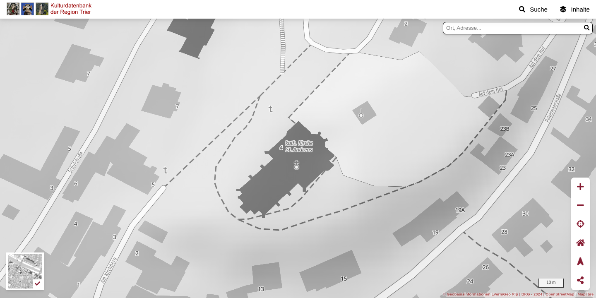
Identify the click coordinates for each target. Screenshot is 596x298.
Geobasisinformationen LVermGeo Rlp (482, 294)
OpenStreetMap (560, 294)
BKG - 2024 (532, 294)
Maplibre (586, 294)
